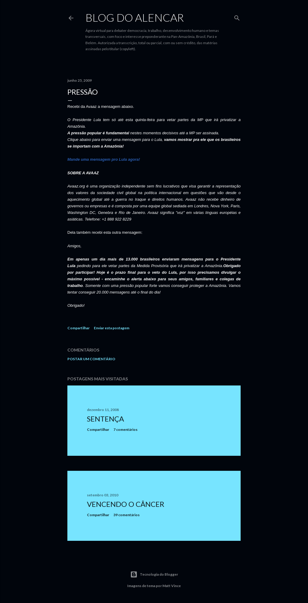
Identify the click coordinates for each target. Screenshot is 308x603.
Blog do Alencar (134, 17)
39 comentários (126, 515)
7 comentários (125, 429)
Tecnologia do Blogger (154, 574)
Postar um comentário (91, 359)
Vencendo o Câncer (125, 504)
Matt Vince (171, 585)
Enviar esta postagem (111, 328)
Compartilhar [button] (78, 328)
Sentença (105, 418)
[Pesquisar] (237, 17)
